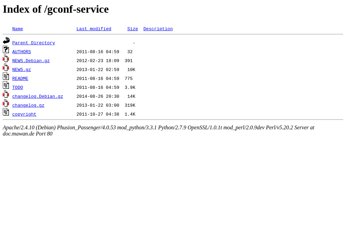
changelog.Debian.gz (37, 96)
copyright (24, 114)
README (20, 78)
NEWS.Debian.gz (31, 60)
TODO (17, 87)
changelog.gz (28, 105)
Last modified (93, 28)
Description (158, 28)
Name (17, 28)
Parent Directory (33, 42)
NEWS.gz (21, 69)
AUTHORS (21, 51)
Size (132, 28)
